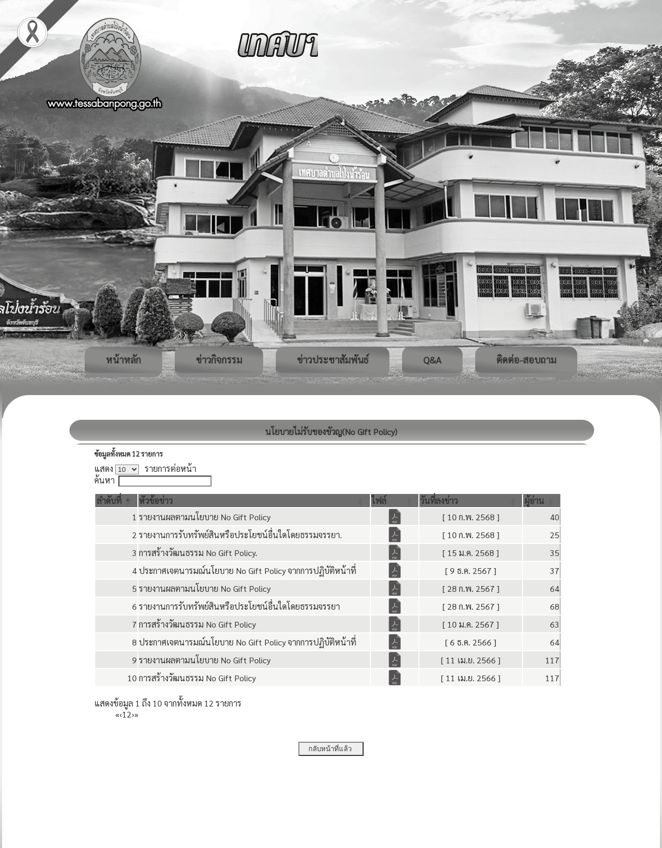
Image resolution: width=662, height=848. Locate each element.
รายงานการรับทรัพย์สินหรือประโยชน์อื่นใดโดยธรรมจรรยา (239, 606)
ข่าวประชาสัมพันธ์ (332, 360)
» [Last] (136, 714)
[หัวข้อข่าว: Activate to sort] (254, 500)
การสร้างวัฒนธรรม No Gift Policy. (198, 552)
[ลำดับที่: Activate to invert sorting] (116, 500)
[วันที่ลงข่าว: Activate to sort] (470, 500)
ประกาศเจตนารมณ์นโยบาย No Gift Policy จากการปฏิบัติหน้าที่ (247, 570)
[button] (109, 500)
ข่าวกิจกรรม (219, 360)
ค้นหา (104, 480)
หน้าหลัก (123, 360)
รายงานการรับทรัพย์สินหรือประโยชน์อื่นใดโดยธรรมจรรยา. (240, 534)
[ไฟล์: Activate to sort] (395, 500)
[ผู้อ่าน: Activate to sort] (541, 500)
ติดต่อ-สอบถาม (526, 360)
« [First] (117, 714)
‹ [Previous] (120, 714)
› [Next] (133, 714)
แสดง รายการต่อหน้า (145, 468)
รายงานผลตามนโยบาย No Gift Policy (204, 516)
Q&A (432, 360)
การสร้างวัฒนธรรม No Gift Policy (197, 624)
